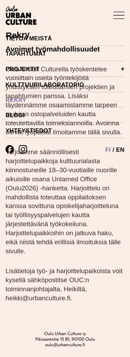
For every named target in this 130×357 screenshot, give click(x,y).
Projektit (65, 69)
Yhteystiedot (29, 130)
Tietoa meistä (29, 38)
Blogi (15, 115)
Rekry (16, 100)
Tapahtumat (26, 53)
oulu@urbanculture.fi (65, 344)
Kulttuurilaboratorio (45, 84)
